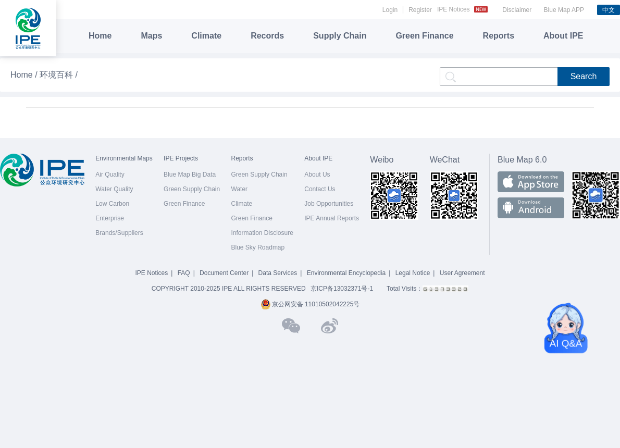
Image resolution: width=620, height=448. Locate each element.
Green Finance (424, 35)
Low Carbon (112, 203)
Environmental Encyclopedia (346, 273)
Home (100, 35)
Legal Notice (412, 273)
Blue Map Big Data (190, 174)
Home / (25, 74)
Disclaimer (516, 10)
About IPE (563, 35)
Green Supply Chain (192, 189)
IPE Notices (463, 9)
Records (267, 35)
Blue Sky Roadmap (258, 247)
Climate (206, 35)
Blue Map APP (564, 10)
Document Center (224, 273)
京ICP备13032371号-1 (342, 288)
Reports (498, 35)
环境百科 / (59, 74)
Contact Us (319, 189)
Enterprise (109, 218)
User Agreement (462, 273)
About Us (317, 174)
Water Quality (114, 189)
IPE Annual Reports (331, 218)
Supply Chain (339, 35)
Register (420, 10)
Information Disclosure (262, 233)
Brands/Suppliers (119, 233)
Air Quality (109, 174)
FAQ (184, 273)
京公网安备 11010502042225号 (310, 304)
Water (239, 189)
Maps (151, 35)
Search (584, 76)
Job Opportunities (328, 203)
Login (390, 10)
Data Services (277, 273)
